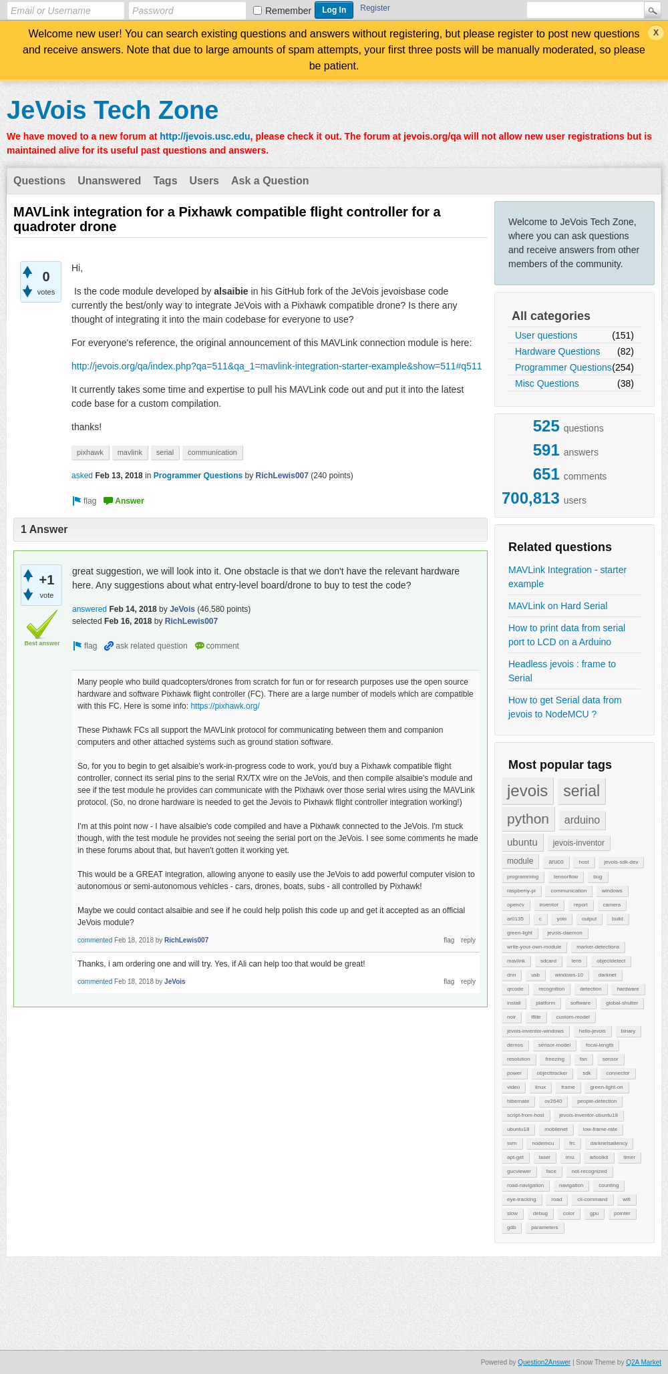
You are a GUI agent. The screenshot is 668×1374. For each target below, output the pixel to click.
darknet (608, 975)
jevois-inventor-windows (535, 1031)
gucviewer (519, 1171)
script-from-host (525, 1115)
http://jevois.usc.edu (205, 136)
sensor (611, 1059)
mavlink (516, 961)
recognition (551, 989)
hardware (628, 989)
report (581, 905)
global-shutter (622, 1003)
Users (204, 180)
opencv (515, 905)
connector (617, 1073)
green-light (519, 933)
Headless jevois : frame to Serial (562, 671)
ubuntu (522, 842)
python (528, 818)
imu (570, 1157)
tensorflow (566, 877)
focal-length (599, 1045)
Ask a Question (270, 180)
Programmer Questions (563, 367)
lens (577, 961)
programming (522, 877)
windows (612, 891)
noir (511, 1017)
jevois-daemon (565, 933)
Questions (39, 180)
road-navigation (525, 1185)
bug (597, 877)
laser (544, 1157)
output (589, 919)
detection (590, 989)
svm (512, 1143)
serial (581, 791)
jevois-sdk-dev (621, 862)
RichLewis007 (282, 475)
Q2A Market (643, 1362)
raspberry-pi (521, 891)
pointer (622, 1213)
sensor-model (554, 1045)
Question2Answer (544, 1362)
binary (628, 1031)
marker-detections (597, 947)
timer (629, 1157)
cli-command (592, 1199)
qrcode (515, 989)
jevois (527, 791)
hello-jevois (592, 1031)
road (556, 1199)
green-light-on (606, 1087)
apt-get (515, 1157)
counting (609, 1185)
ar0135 (515, 919)
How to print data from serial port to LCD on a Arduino (566, 635)
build (617, 919)
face (551, 1171)
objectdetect (611, 961)
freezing (554, 1059)
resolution (518, 1059)
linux (540, 1087)
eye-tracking (521, 1199)
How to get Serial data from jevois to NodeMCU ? (565, 707)
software (580, 1003)
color (568, 1213)
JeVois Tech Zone (112, 110)
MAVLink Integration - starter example (567, 576)
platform (545, 1003)
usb (535, 975)
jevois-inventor (579, 843)
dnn (511, 975)
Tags (165, 180)
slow (512, 1213)
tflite (536, 1017)
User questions (546, 335)
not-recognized (589, 1171)
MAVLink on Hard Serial (557, 605)
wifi (627, 1199)
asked (82, 475)
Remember (288, 10)
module (520, 861)
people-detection (597, 1101)
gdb (511, 1227)
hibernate (518, 1101)
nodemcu (543, 1143)
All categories (551, 316)
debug (540, 1213)
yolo (561, 919)
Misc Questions (547, 383)
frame (567, 1087)
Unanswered (109, 180)
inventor (549, 905)
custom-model (573, 1017)
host (583, 862)
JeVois (182, 609)
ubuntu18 (518, 1129)
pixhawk (90, 452)
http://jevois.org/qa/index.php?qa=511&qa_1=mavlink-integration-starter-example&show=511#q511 (276, 366)
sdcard (548, 961)
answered (89, 609)
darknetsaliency (609, 1143)
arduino (582, 820)
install (513, 1003)
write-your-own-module (534, 947)
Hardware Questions (558, 351)
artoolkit (598, 1157)
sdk (586, 1073)
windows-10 (569, 975)
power (514, 1073)
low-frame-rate (600, 1129)
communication (568, 891)
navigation (571, 1185)
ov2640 (553, 1101)
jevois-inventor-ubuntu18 (588, 1115)
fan (583, 1059)
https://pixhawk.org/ (224, 706)
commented (94, 940)
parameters (544, 1227)
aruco (556, 861)
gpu (594, 1213)
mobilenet (556, 1129)
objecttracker (552, 1073)
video (513, 1087)
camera (612, 905)
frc (572, 1143)
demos (515, 1045)
